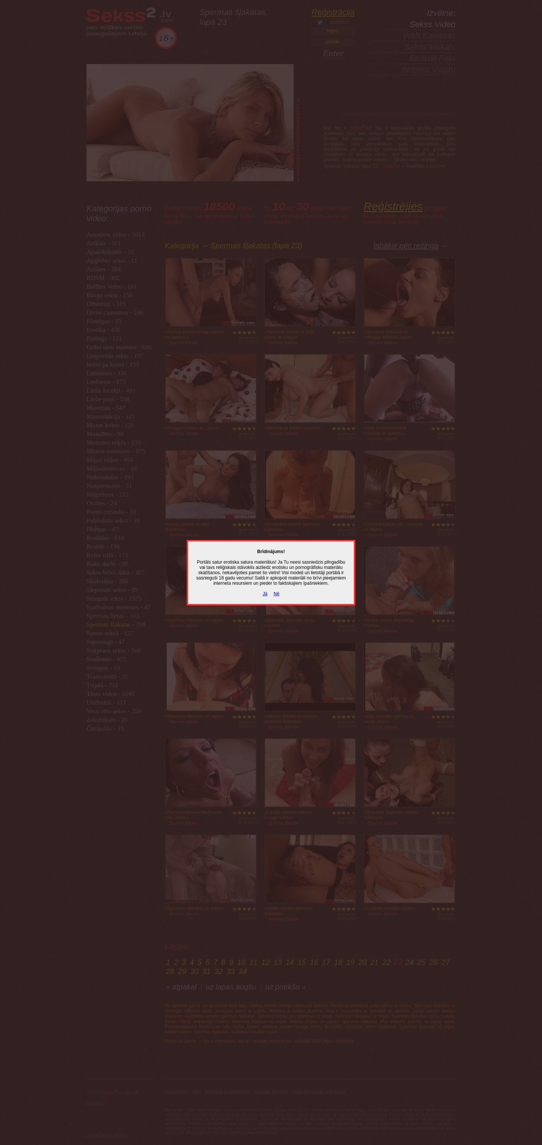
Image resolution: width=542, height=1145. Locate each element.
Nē (276, 593)
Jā (265, 593)
